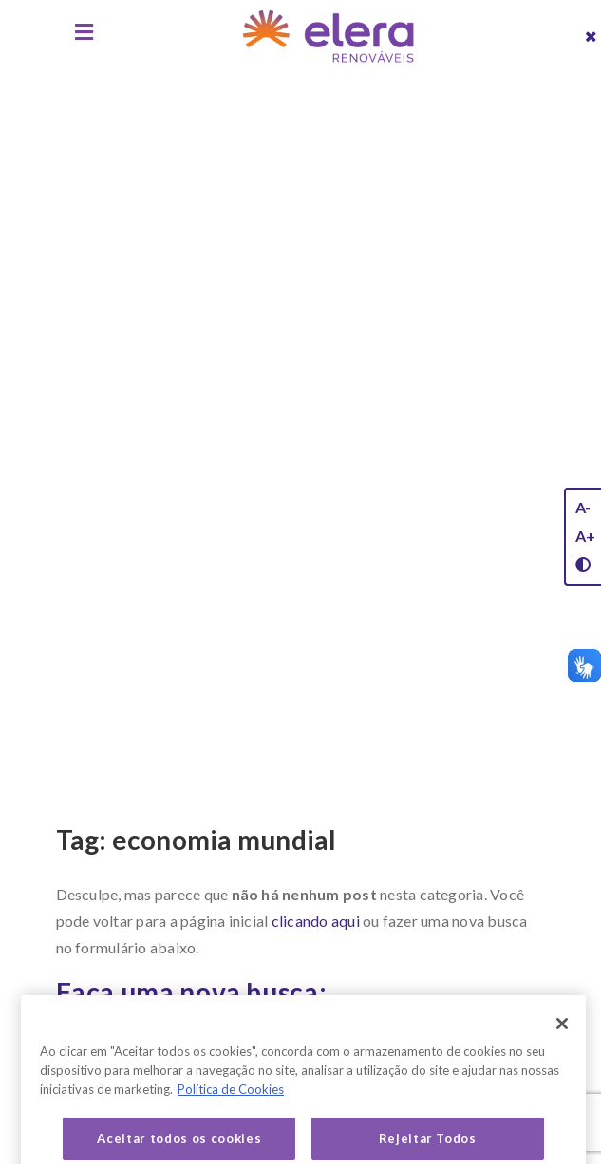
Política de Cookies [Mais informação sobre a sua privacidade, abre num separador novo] (231, 1106)
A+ (585, 536)
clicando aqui (316, 921)
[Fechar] (562, 1041)
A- (583, 507)
